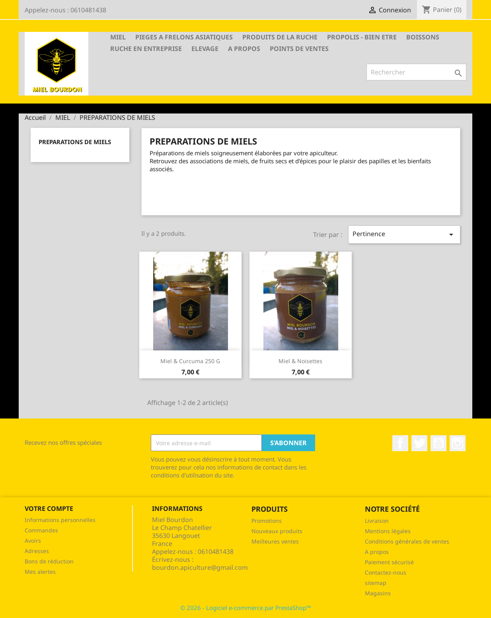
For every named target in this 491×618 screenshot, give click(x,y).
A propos (244, 48)
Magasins (378, 593)
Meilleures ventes (275, 541)
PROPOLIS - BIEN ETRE (362, 37)
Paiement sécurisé (389, 562)
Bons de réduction (49, 561)
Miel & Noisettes (300, 361)
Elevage (204, 48)
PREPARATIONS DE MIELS (75, 142)
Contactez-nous (385, 572)
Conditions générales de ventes (407, 541)
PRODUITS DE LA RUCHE (280, 37)
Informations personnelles (60, 520)
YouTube (438, 443)
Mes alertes (40, 571)
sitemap (375, 583)
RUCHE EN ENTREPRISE (146, 48)
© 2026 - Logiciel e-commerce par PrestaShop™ (245, 608)
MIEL (118, 37)
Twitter (419, 443)
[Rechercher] (416, 72)
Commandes (41, 530)
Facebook (400, 443)
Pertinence (404, 234)
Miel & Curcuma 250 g (190, 361)
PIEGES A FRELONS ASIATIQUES (184, 37)
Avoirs (33, 540)
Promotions (266, 520)
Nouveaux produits (276, 531)
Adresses (37, 551)
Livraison (377, 520)
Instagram (458, 443)
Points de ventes (299, 48)
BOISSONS (422, 37)
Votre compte (49, 508)
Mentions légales (388, 531)
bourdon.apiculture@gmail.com (200, 567)
